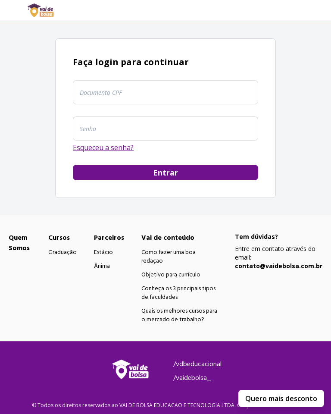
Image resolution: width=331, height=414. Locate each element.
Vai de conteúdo (167, 237)
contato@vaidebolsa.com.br (278, 266)
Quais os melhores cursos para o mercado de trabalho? (179, 315)
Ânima (102, 266)
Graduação (62, 252)
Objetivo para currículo (170, 274)
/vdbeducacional (197, 364)
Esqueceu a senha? (103, 147)
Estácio (103, 252)
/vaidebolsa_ (192, 378)
